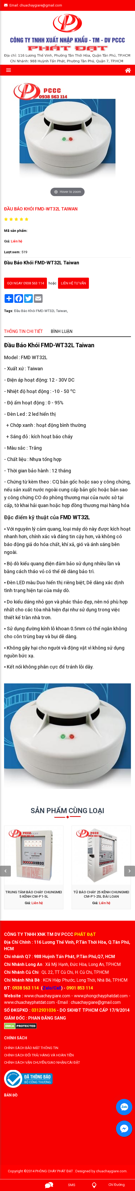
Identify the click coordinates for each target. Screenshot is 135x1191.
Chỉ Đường (116, 1185)
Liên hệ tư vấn (70, 269)
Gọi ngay (26, 1185)
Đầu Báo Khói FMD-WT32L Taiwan (56, 280)
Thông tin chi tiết (49, 469)
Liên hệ (46, 252)
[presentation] (42, 864)
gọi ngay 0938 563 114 (50, 269)
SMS (71, 1185)
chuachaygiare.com (111, 1171)
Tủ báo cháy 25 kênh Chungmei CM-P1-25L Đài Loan (81, 867)
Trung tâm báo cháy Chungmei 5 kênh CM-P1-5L (54, 867)
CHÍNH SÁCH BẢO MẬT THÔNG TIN (31, 1048)
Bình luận (65, 469)
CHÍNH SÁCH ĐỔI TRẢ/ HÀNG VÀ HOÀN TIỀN (39, 1055)
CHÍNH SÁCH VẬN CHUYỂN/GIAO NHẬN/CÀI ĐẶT (42, 1062)
